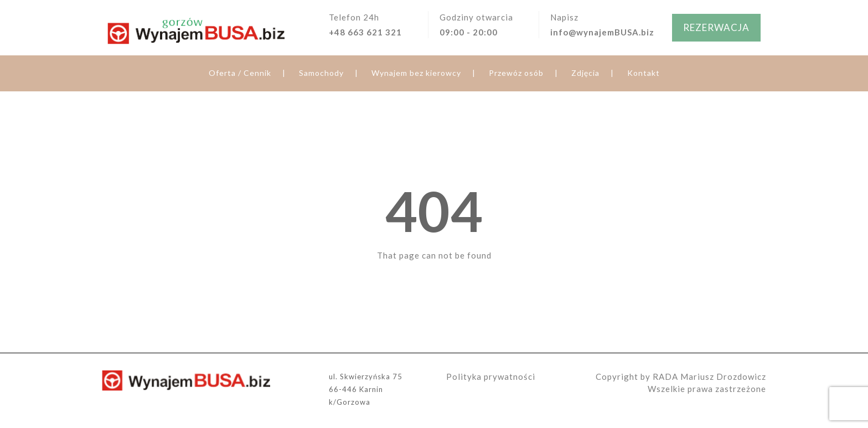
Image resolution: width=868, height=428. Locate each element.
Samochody (321, 73)
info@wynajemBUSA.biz (602, 32)
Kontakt (643, 73)
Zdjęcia (585, 73)
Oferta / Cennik (240, 73)
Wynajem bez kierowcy (416, 73)
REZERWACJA (716, 27)
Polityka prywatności (490, 376)
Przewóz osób (516, 73)
